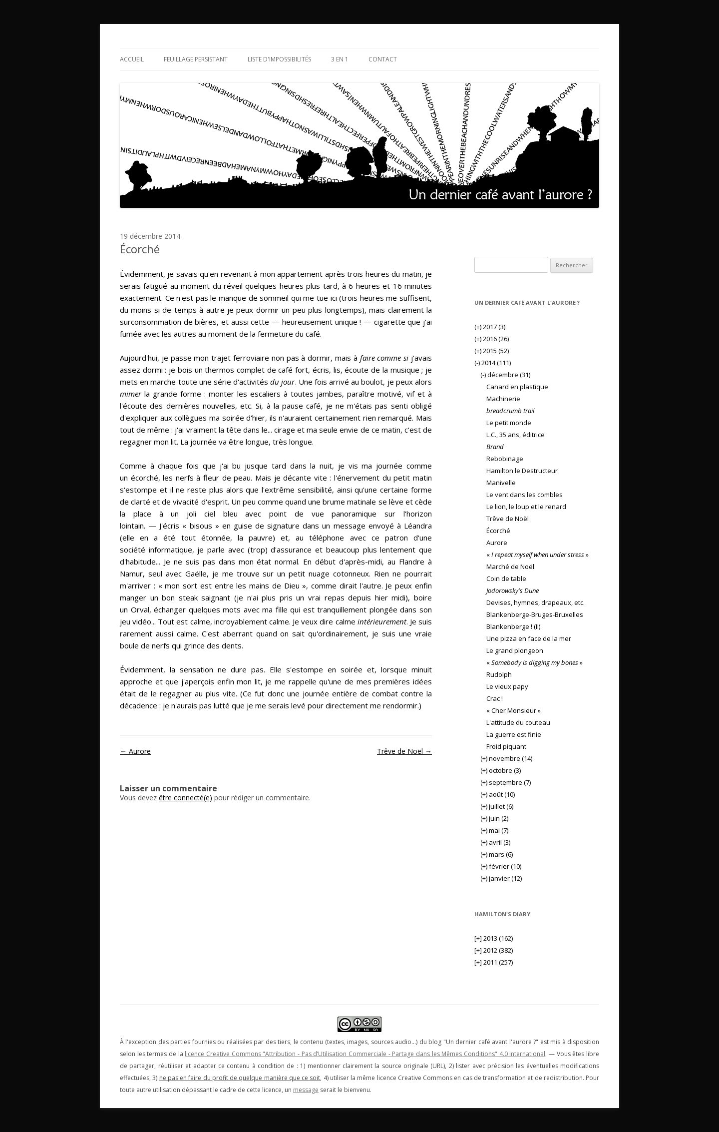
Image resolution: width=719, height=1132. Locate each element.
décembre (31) (505, 374)
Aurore (135, 751)
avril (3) (495, 842)
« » (537, 554)
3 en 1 (340, 59)
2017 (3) (489, 326)
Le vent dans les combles (524, 494)
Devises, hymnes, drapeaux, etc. (535, 602)
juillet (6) (496, 806)
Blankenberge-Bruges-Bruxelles (534, 614)
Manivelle (501, 482)
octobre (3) (500, 770)
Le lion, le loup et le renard (526, 506)
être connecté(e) (185, 797)
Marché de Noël (510, 566)
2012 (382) (493, 950)
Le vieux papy (507, 686)
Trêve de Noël (404, 751)
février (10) (500, 866)
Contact (382, 59)
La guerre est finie (513, 734)
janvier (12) (501, 878)
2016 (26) (491, 338)
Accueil (132, 59)
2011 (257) (493, 962)
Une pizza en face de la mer (528, 638)
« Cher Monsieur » (513, 710)
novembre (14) (506, 758)
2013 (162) (493, 938)
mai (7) (494, 830)
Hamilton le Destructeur (522, 470)
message (306, 1090)
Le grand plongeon (514, 650)
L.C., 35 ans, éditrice (515, 434)
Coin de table (506, 578)
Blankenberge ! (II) (513, 626)
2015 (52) (491, 350)
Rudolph (499, 674)
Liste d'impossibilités (279, 59)
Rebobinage (504, 458)
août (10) (497, 794)
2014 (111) (492, 362)
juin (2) (494, 818)
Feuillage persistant (196, 59)
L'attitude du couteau (518, 722)
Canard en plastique (517, 386)
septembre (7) (505, 782)
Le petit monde (508, 422)
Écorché (498, 530)
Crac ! (494, 698)
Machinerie (503, 398)
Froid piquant (506, 746)
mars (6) (496, 854)
